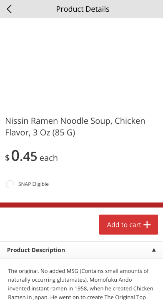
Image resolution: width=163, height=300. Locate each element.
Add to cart (124, 224)
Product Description (36, 250)
